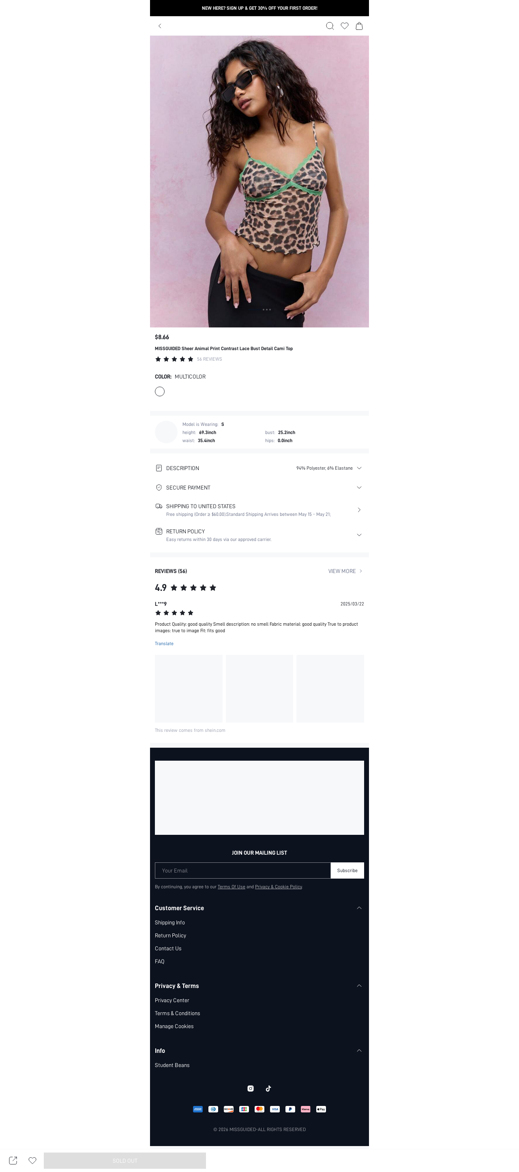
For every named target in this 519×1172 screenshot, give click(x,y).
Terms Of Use (231, 887)
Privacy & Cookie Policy (279, 887)
